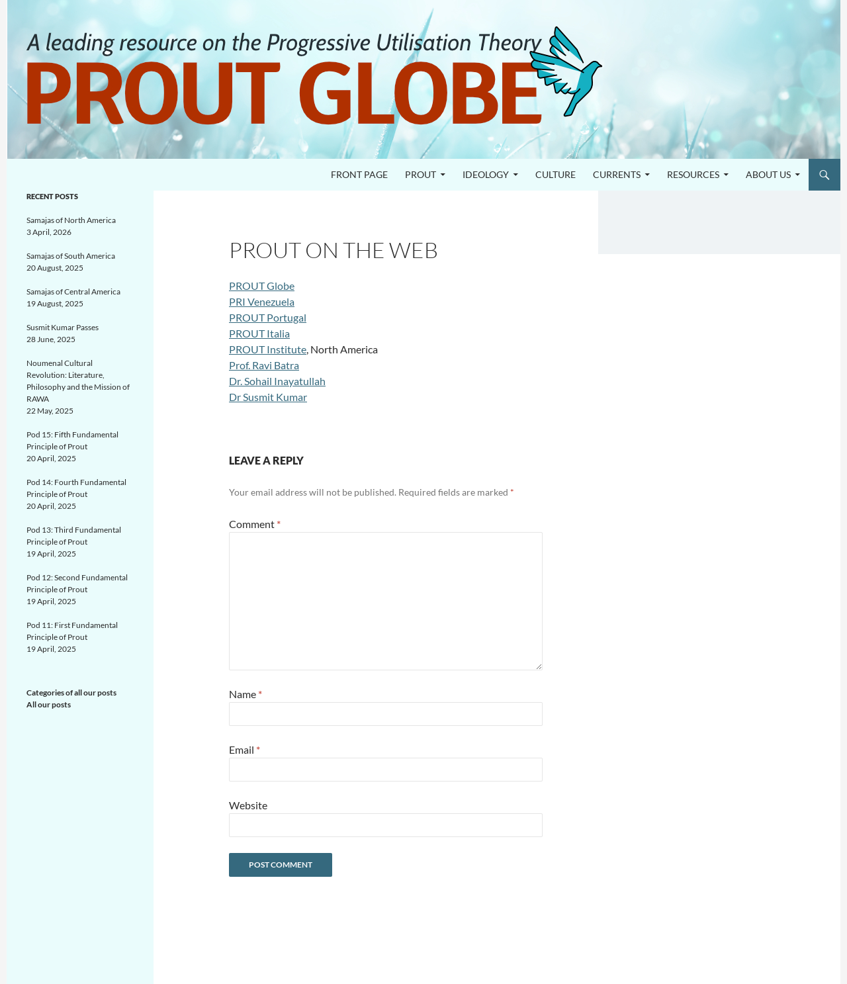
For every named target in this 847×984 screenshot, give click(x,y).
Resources (693, 174)
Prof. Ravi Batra (264, 365)
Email (244, 749)
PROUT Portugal (267, 317)
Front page (359, 174)
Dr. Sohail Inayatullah (277, 381)
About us (768, 174)
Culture (555, 174)
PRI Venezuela (261, 301)
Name (245, 694)
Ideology (486, 174)
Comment (255, 523)
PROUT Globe (261, 285)
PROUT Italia (259, 333)
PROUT (420, 174)
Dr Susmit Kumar (268, 396)
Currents (617, 174)
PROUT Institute (267, 349)
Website (248, 805)
